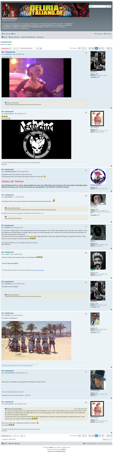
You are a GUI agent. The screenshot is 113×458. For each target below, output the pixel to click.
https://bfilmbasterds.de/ (26, 365)
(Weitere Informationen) (38, 270)
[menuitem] (13, 34)
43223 (96, 209)
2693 (96, 187)
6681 (96, 328)
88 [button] (93, 48)
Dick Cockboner (94, 127)
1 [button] (85, 48)
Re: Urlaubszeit (8, 52)
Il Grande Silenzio (95, 390)
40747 (96, 272)
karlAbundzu (93, 71)
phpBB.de (63, 449)
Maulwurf (92, 241)
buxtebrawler (93, 205)
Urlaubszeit (6, 42)
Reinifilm (92, 325)
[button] (79, 48)
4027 (96, 243)
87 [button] (90, 48)
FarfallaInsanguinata (95, 185)
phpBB (51, 447)
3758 (96, 129)
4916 (96, 393)
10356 (96, 74)
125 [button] (108, 48)
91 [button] (103, 48)
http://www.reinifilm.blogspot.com (10, 365)
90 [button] (99, 48)
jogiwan (9, 44)
